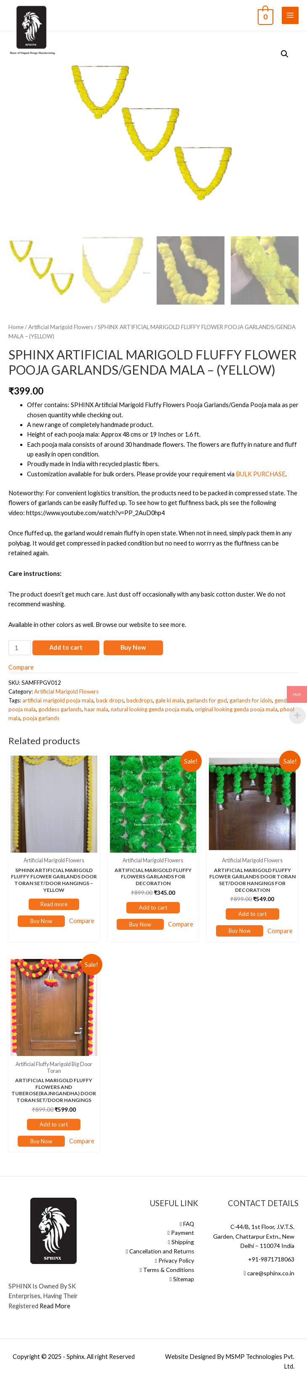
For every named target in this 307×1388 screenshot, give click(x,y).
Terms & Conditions (167, 1269)
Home (16, 327)
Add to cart (66, 647)
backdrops (139, 700)
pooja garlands (41, 718)
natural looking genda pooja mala (151, 709)
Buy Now (133, 647)
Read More (55, 1306)
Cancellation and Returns (160, 1251)
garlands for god (207, 700)
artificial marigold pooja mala (57, 700)
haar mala (96, 709)
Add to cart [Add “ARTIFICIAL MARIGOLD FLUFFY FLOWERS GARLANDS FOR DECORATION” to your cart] (153, 907)
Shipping (181, 1242)
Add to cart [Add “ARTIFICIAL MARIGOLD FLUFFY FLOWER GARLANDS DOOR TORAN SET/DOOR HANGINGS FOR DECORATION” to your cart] (252, 913)
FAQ (187, 1224)
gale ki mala (169, 700)
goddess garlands (60, 709)
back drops (110, 700)
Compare (21, 667)
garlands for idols (251, 700)
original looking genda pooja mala (236, 709)
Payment (181, 1232)
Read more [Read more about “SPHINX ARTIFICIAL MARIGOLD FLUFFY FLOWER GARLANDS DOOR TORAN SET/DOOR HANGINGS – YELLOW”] (53, 904)
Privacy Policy (174, 1260)
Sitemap (182, 1279)
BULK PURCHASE (261, 474)
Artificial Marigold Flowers (60, 327)
